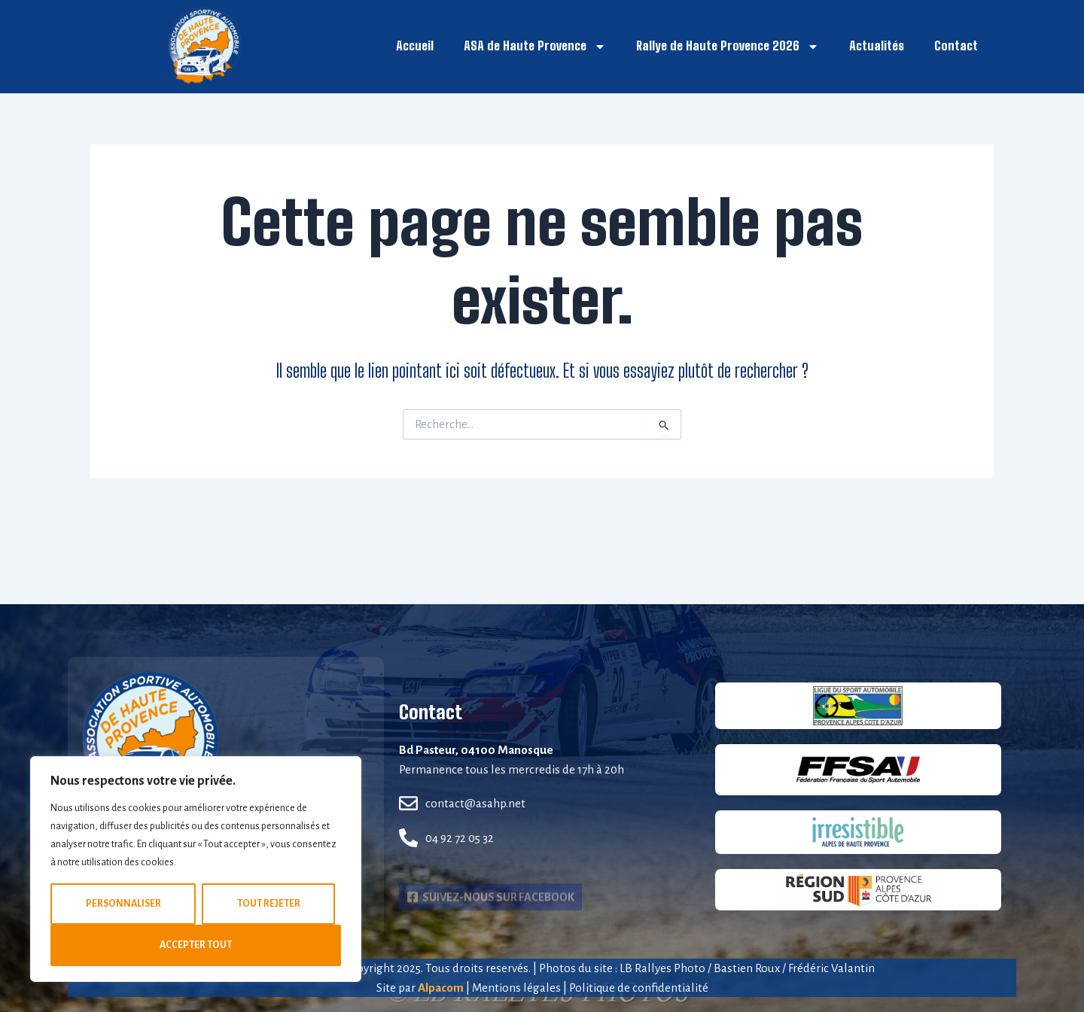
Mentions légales (516, 987)
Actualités (876, 45)
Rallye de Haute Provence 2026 (727, 46)
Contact (956, 45)
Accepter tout (196, 945)
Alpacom (441, 987)
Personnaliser (123, 903)
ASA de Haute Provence (535, 46)
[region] (195, 869)
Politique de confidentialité (638, 987)
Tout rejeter (268, 903)
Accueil (415, 45)
